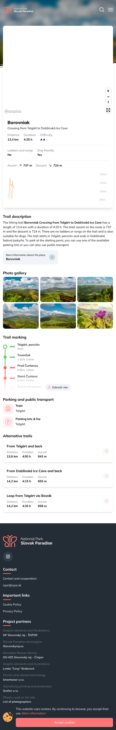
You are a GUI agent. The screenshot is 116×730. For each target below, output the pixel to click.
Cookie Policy (12, 604)
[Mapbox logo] (13, 111)
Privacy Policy (12, 611)
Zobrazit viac (58, 387)
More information (34, 713)
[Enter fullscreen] (108, 110)
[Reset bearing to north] (108, 102)
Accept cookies (64, 722)
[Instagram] (8, 557)
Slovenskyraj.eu (13, 646)
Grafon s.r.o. (10, 691)
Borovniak (13, 259)
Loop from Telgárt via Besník (29, 496)
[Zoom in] (108, 91)
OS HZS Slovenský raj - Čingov (23, 657)
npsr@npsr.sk (12, 585)
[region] (58, 70)
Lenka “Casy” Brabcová (18, 668)
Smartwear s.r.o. (13, 679)
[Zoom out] (108, 97)
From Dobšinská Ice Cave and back (34, 471)
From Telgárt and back (24, 446)
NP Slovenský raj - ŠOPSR (20, 635)
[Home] (18, 10)
